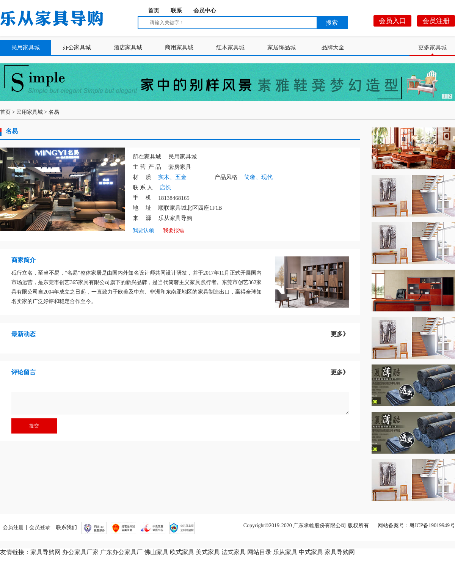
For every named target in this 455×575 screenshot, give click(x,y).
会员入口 (392, 21)
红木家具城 (230, 47)
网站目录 (259, 552)
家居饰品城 (281, 47)
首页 (153, 11)
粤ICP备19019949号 (432, 525)
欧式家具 (182, 552)
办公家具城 (77, 47)
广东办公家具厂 (121, 552)
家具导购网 (45, 552)
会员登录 (39, 527)
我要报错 (173, 230)
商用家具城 (179, 47)
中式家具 (311, 552)
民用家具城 (25, 47)
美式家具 (208, 552)
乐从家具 (285, 552)
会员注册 (436, 21)
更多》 (340, 334)
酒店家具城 (128, 47)
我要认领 (143, 230)
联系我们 (66, 527)
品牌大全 (333, 47)
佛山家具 (156, 552)
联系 (176, 11)
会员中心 (204, 11)
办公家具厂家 (80, 552)
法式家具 (233, 552)
